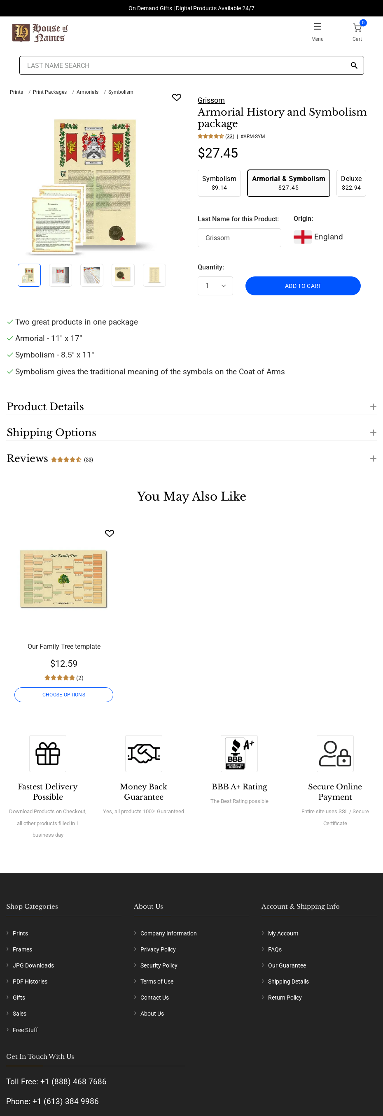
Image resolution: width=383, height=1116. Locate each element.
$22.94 (351, 183)
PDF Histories (30, 981)
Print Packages (50, 92)
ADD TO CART (303, 286)
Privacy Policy (158, 949)
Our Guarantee (287, 965)
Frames (22, 949)
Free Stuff (25, 1030)
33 (230, 136)
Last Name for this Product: (238, 219)
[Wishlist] (109, 533)
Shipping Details (288, 981)
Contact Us (154, 997)
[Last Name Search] (191, 65)
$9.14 (219, 183)
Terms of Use (156, 981)
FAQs (275, 949)
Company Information (168, 933)
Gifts (19, 997)
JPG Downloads (33, 965)
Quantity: (211, 267)
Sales (19, 1013)
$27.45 (288, 183)
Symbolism (120, 92)
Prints (16, 92)
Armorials (87, 92)
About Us (152, 1013)
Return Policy (285, 997)
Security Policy (158, 965)
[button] (191, 402)
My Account (283, 933)
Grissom (211, 100)
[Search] (354, 66)
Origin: (303, 219)
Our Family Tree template (64, 646)
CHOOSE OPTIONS (63, 695)
